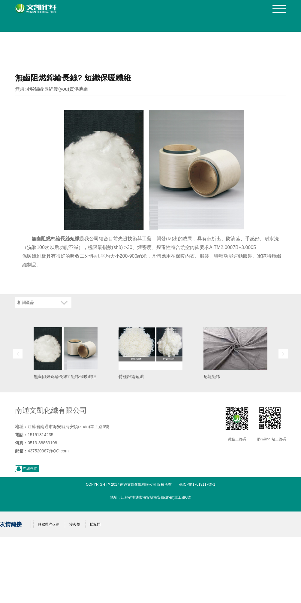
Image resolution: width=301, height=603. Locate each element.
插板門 (95, 524)
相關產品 (25, 302)
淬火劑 (74, 524)
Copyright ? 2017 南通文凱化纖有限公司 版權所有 (129, 484)
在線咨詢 (30, 468)
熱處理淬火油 (48, 524)
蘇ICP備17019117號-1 (197, 484)
